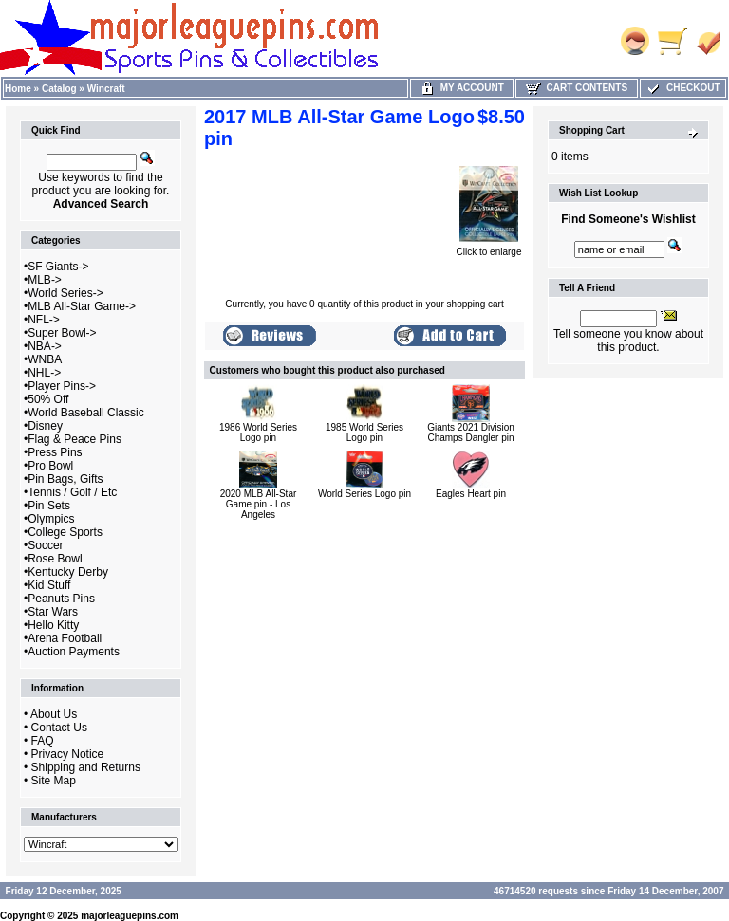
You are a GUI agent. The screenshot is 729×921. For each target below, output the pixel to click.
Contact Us (59, 727)
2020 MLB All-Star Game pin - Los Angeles (258, 504)
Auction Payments (74, 651)
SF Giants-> (58, 266)
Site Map (53, 780)
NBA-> (45, 346)
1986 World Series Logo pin (258, 432)
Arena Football (65, 638)
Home (18, 88)
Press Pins (55, 452)
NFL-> (44, 319)
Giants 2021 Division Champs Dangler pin (470, 432)
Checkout (682, 88)
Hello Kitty (53, 625)
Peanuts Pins (61, 598)
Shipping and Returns (85, 767)
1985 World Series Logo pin (364, 432)
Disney (45, 426)
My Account (462, 88)
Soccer (45, 545)
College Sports (65, 532)
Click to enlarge (489, 247)
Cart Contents (576, 88)
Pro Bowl (50, 465)
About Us (53, 714)
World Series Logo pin (364, 493)
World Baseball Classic (86, 412)
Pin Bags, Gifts (65, 479)
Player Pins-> (62, 386)
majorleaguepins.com (129, 916)
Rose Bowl (55, 558)
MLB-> (45, 279)
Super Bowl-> (62, 333)
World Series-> (65, 293)
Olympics (51, 518)
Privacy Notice (67, 754)
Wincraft (106, 88)
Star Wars (53, 611)
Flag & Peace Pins (75, 439)
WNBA (45, 359)
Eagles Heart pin (471, 493)
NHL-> (44, 372)
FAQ (42, 740)
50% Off (48, 399)
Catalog (59, 88)
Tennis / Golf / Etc (72, 492)
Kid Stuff (49, 585)
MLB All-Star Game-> (82, 306)
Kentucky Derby (68, 572)
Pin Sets (49, 505)
